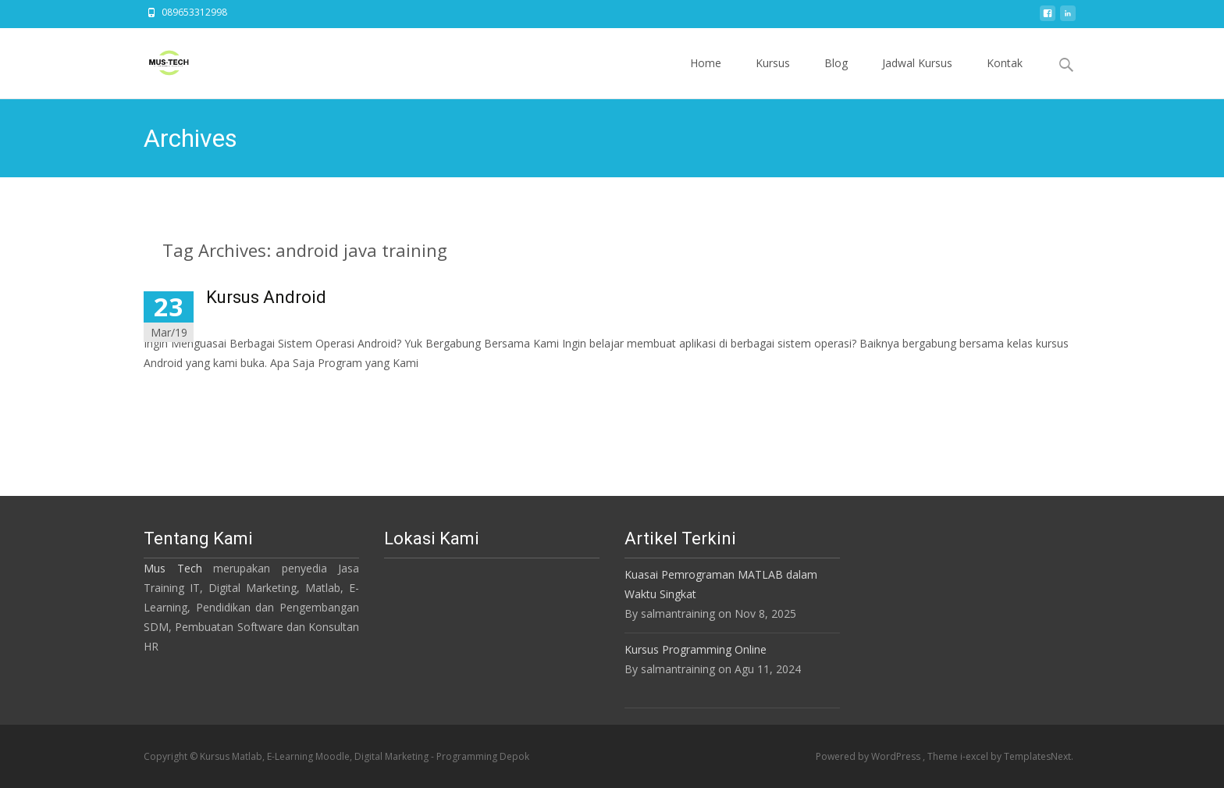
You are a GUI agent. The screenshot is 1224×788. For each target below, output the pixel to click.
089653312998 (194, 12)
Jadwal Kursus (917, 76)
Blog (836, 76)
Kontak (1005, 76)
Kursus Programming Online (695, 649)
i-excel (975, 756)
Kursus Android (266, 297)
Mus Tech (173, 568)
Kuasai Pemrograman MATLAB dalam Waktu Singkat (720, 584)
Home (705, 76)
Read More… (178, 391)
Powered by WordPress (869, 756)
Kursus (773, 76)
